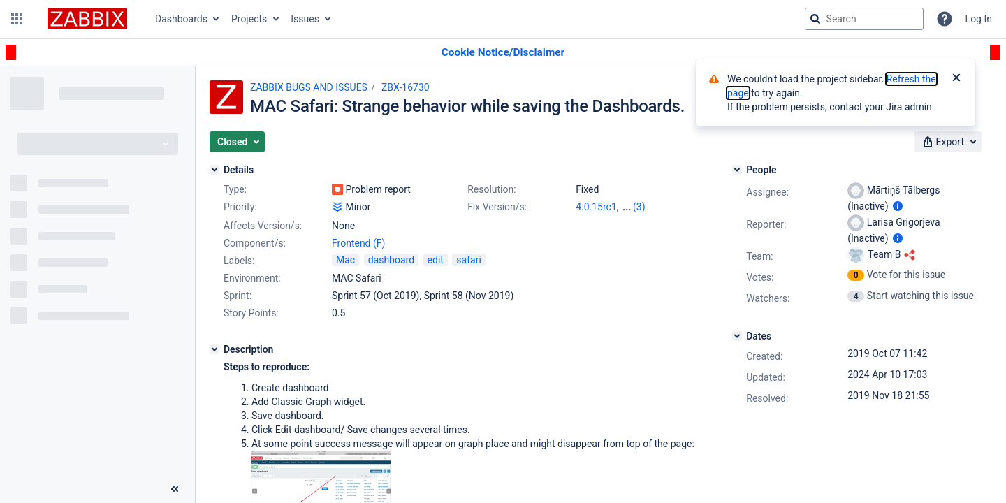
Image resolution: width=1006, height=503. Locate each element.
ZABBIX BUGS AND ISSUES (308, 87)
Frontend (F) (358, 243)
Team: (759, 256)
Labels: (239, 260)
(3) (639, 206)
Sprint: (238, 295)
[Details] (214, 170)
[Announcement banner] (503, 52)
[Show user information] (897, 206)
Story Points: (251, 313)
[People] (737, 170)
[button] (17, 19)
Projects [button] (249, 18)
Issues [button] (305, 18)
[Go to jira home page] (87, 19)
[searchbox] (864, 19)
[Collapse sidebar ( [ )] (174, 489)
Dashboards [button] (181, 18)
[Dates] (737, 336)
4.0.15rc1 (596, 206)
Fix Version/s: (497, 206)
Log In (978, 18)
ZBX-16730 (405, 87)
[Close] (956, 79)
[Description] (214, 349)
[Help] (944, 19)
